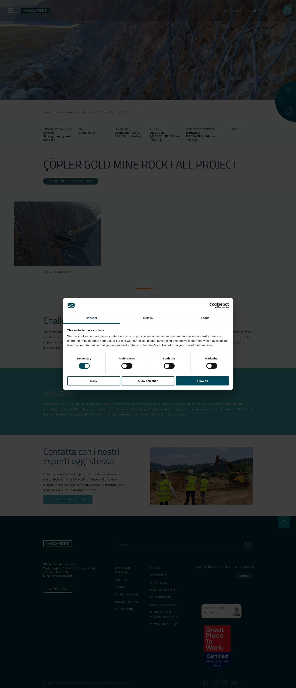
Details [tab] (148, 317)
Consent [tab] (91, 317)
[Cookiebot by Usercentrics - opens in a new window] (212, 305)
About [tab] (204, 317)
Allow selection (148, 380)
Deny (93, 380)
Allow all (202, 380)
